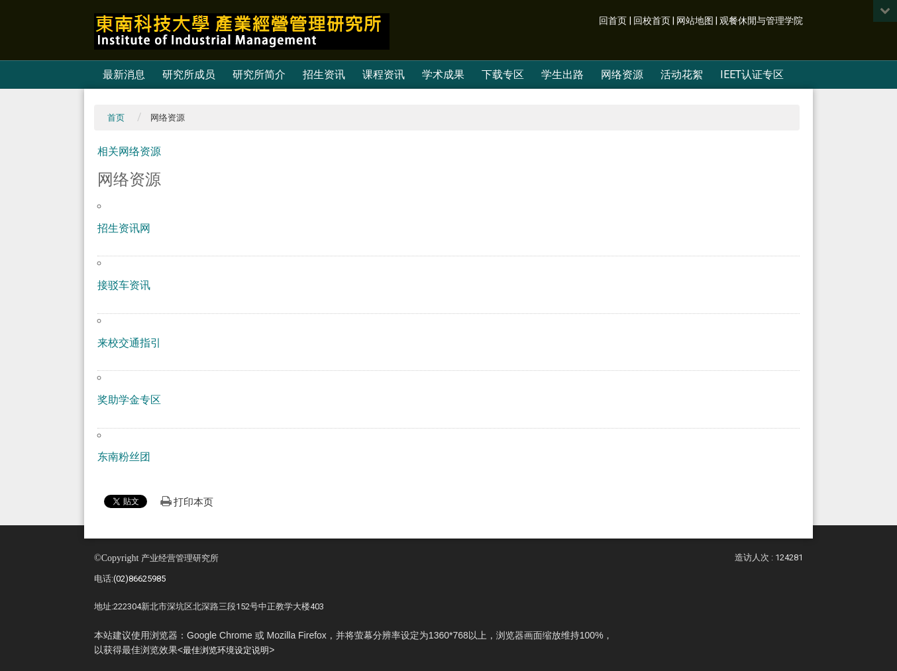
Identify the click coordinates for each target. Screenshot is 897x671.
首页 (116, 118)
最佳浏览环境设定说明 (226, 650)
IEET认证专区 (752, 74)
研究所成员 (188, 74)
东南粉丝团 (123, 456)
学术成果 (443, 74)
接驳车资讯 (123, 285)
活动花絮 (681, 74)
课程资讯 (383, 74)
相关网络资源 (129, 151)
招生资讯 (324, 74)
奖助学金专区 (129, 399)
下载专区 (503, 74)
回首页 (613, 21)
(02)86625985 (139, 579)
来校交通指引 (129, 342)
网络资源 (622, 74)
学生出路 (562, 74)
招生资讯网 (123, 228)
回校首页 (651, 21)
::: (592, 20)
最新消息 (124, 74)
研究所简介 (259, 74)
